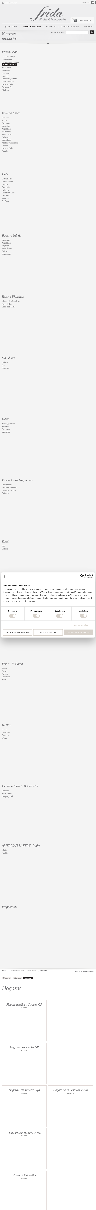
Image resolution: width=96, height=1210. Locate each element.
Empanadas (6, 254)
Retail (5, 541)
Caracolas (6, 126)
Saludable (6, 70)
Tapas (4, 679)
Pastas (4, 668)
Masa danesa (7, 248)
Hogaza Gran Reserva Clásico (70, 1090)
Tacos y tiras (7, 793)
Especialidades (7, 84)
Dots (5, 174)
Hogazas (43, 971)
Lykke (5, 419)
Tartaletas (5, 426)
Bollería (5, 362)
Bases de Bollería (8, 307)
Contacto (88, 26)
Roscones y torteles (9, 487)
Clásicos (17, 978)
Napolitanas (6, 129)
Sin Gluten (8, 358)
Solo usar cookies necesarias (17, 632)
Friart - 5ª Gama (12, 664)
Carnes (4, 671)
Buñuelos (5, 493)
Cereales (6, 978)
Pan (3, 365)
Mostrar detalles (81, 625)
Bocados (5, 791)
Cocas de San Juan (9, 490)
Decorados (6, 187)
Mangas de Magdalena (11, 301)
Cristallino (6, 76)
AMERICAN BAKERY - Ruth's (21, 845)
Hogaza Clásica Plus (24, 1175)
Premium (5, 117)
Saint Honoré (7, 59)
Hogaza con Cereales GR (24, 1047)
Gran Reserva (9, 64)
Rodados (5, 735)
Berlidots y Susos (8, 193)
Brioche (5, 151)
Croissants (6, 123)
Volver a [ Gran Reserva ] (84, 971)
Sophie (4, 120)
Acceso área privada (10, 3)
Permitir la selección (48, 632)
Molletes (5, 90)
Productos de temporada (17, 480)
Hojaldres (5, 137)
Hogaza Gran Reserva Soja (24, 1090)
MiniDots (5, 198)
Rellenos (5, 190)
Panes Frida (9, 52)
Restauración (7, 87)
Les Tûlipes (6, 140)
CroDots (5, 195)
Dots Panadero (7, 181)
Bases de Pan (7, 304)
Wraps (4, 738)
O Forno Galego (8, 56)
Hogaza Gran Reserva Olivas (24, 1132)
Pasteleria (5, 368)
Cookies (5, 145)
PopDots (5, 201)
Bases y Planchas (13, 296)
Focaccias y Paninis (9, 79)
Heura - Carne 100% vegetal (20, 786)
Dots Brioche (7, 179)
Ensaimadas (6, 131)
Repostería (6, 429)
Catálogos (51, 26)
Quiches (5, 251)
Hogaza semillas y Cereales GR (24, 1004)
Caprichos (6, 432)
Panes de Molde (8, 81)
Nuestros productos (32, 26)
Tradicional (6, 67)
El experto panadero (70, 26)
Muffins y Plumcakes (10, 143)
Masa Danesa (7, 134)
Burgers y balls (7, 796)
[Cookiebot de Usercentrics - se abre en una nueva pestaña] (82, 576)
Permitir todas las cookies (78, 632)
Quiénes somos (11, 26)
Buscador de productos (58, 32)
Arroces (5, 674)
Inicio (4, 971)
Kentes (6, 725)
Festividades (7, 485)
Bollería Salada (11, 235)
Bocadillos (6, 732)
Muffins (5, 850)
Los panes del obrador (10, 62)
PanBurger (6, 73)
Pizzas (4, 729)
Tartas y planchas (8, 423)
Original (5, 184)
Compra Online (85, 20)
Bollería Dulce (11, 113)
